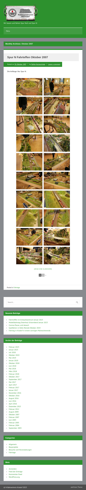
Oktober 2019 (14, 355)
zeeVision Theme (76, 487)
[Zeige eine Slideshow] (43, 269)
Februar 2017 (14, 387)
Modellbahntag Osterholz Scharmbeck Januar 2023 (28, 322)
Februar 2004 (14, 425)
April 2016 (13, 404)
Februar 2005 (14, 422)
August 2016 (14, 398)
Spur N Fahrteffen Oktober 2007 (27, 57)
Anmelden (13, 469)
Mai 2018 (12, 368)
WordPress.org (14, 477)
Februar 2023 (14, 347)
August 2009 (14, 412)
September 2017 (15, 379)
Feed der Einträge (15, 471)
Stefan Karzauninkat (38, 64)
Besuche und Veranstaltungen (20, 450)
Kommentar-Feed (15, 474)
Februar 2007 (14, 417)
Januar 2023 (13, 350)
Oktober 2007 (14, 414)
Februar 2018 (14, 374)
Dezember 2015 (15, 406)
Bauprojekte (13, 447)
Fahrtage (17, 287)
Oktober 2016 (14, 395)
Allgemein (13, 444)
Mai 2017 (12, 382)
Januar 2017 (13, 390)
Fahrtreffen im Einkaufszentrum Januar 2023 (26, 320)
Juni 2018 (12, 366)
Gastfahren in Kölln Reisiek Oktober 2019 (24, 328)
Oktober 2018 (14, 363)
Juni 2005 (12, 420)
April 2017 (13, 385)
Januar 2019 (13, 360)
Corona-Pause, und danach (19, 325)
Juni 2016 (12, 401)
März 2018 (13, 371)
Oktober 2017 (14, 377)
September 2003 (15, 428)
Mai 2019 (12, 358)
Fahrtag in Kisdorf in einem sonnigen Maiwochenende (29, 330)
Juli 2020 (12, 352)
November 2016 (15, 393)
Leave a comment (54, 64)
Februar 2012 (14, 409)
